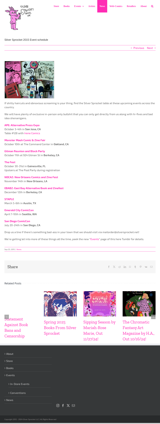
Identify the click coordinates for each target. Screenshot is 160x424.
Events (94, 239)
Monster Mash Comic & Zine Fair (24, 140)
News (19, 249)
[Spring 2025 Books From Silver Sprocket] (60, 292)
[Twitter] (68, 405)
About (9, 353)
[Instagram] (57, 405)
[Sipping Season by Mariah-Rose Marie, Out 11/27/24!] (99, 292)
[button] (152, 6)
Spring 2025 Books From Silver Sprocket (60, 328)
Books (9, 368)
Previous (138, 47)
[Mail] (73, 405)
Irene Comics (32, 133)
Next (150, 47)
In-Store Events (19, 384)
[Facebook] (63, 405)
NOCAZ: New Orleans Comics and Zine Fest (31, 177)
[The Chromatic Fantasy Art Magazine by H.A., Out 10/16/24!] (139, 292)
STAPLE (9, 199)
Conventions (18, 392)
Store (9, 360)
